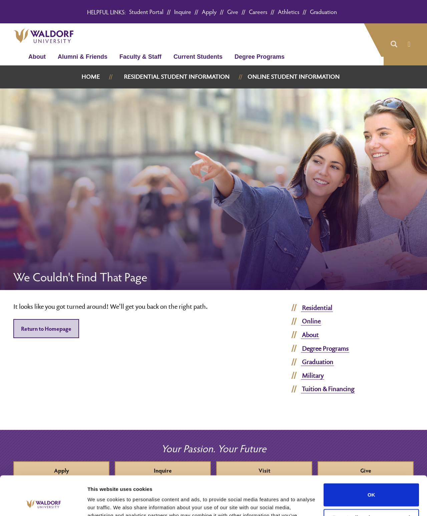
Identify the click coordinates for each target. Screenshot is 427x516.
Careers (258, 11)
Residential (317, 307)
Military (313, 375)
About (37, 56)
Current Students (198, 56)
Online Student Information (294, 76)
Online (311, 321)
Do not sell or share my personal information (371, 481)
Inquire (182, 11)
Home (90, 76)
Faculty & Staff (140, 56)
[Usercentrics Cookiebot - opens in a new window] (43, 503)
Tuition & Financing (328, 388)
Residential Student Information (177, 76)
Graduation (323, 11)
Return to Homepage (46, 328)
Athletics (288, 11)
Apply (209, 11)
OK (371, 456)
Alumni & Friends (82, 56)
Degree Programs (260, 56)
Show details (102, 503)
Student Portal (146, 11)
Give (232, 11)
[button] (393, 44)
